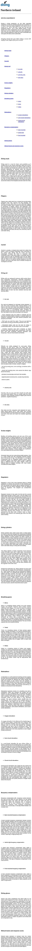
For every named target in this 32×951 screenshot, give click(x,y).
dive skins (20, 77)
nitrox (19, 101)
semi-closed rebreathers (24, 117)
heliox (19, 107)
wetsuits (20, 72)
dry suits (20, 69)
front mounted (21, 135)
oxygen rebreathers (23, 115)
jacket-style (21, 132)
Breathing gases (9, 98)
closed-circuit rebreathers (21, 121)
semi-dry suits (21, 74)
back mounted (21, 129)
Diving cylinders (9, 93)
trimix (19, 104)
